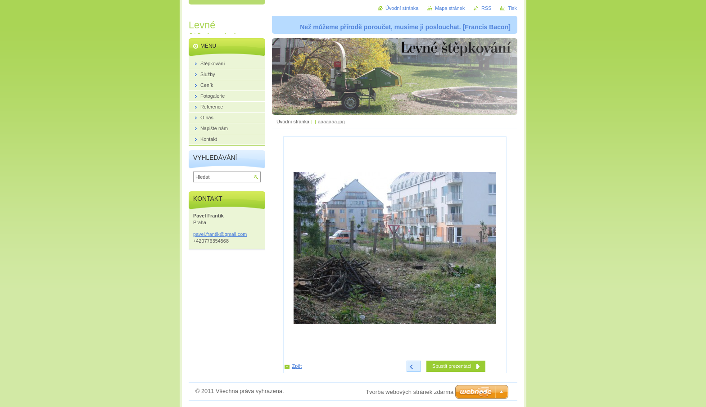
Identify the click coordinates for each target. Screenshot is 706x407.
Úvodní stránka (292, 121)
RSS (486, 8)
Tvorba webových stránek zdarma (409, 392)
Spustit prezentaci (451, 366)
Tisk (512, 8)
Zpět (297, 366)
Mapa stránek (450, 8)
